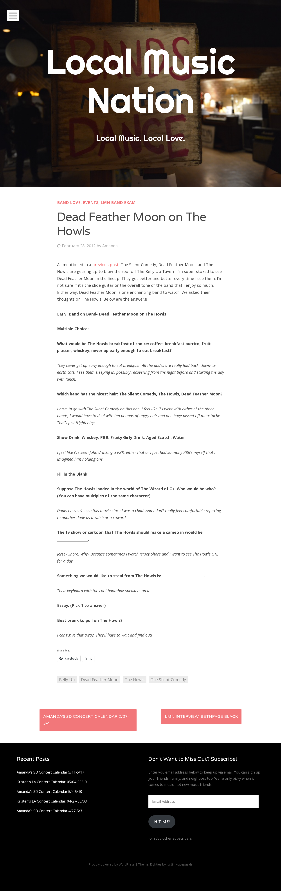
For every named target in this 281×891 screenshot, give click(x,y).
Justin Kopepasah (179, 864)
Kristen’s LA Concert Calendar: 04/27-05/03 (52, 801)
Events (90, 202)
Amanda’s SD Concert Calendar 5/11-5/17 (50, 772)
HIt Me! (162, 821)
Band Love (69, 202)
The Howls (134, 679)
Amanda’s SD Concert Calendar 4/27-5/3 (49, 810)
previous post (105, 264)
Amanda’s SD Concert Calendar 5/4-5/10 (49, 791)
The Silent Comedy (168, 679)
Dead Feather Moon (99, 679)
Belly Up (67, 679)
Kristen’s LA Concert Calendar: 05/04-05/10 (52, 781)
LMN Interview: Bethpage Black (201, 716)
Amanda (110, 245)
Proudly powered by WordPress (112, 864)
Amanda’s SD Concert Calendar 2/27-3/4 (86, 720)
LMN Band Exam (118, 202)
